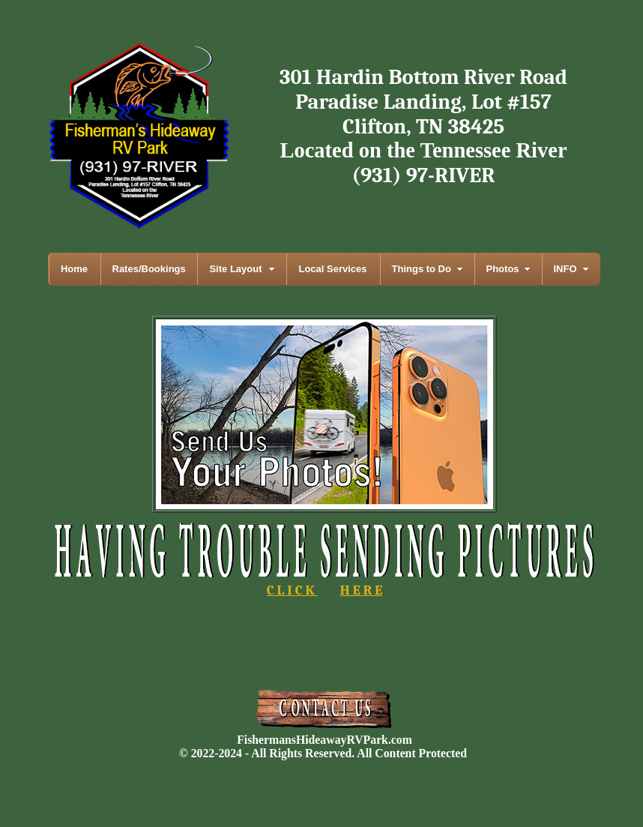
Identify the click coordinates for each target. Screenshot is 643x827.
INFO (565, 268)
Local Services (332, 268)
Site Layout (235, 268)
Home (74, 268)
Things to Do (421, 268)
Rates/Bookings (149, 268)
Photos (502, 268)
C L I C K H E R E (324, 584)
